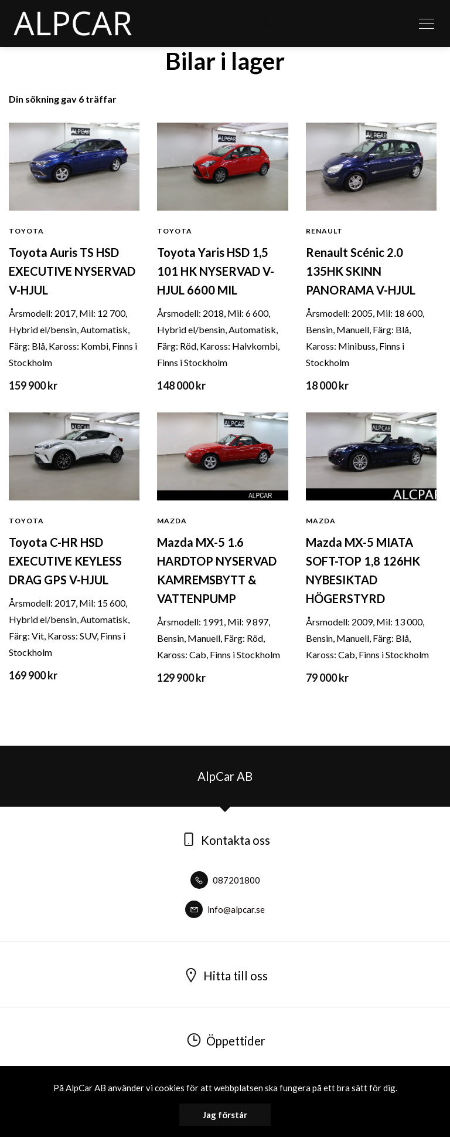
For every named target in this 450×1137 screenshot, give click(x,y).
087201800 (225, 880)
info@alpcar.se (225, 909)
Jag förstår (225, 1114)
